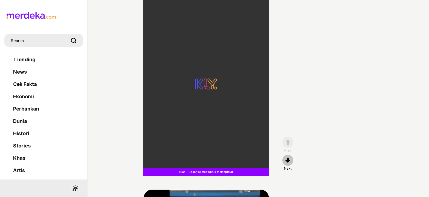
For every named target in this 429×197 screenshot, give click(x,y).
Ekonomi (23, 96)
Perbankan (26, 109)
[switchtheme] (75, 188)
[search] (73, 40)
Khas (19, 158)
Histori (21, 133)
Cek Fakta (25, 84)
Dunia (20, 121)
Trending (24, 59)
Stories (22, 146)
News (20, 72)
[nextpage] (287, 163)
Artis (19, 170)
